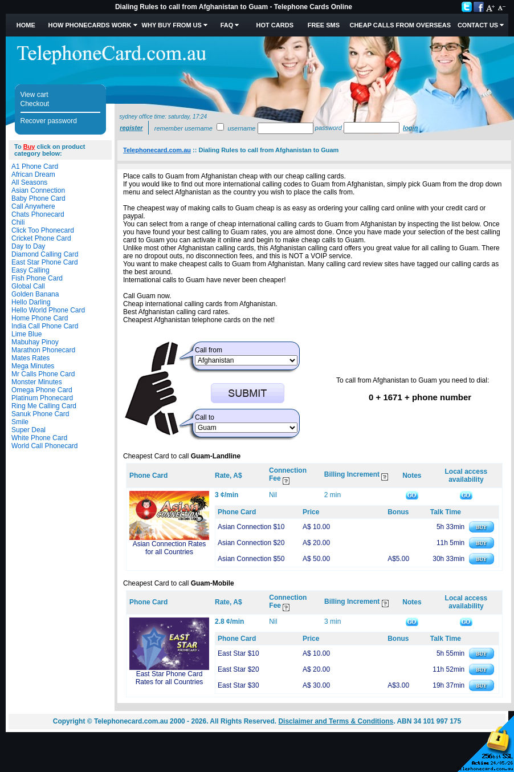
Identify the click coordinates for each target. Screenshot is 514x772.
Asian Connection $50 (251, 559)
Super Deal (28, 430)
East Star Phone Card (44, 262)
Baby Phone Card (38, 198)
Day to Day (28, 246)
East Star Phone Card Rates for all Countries (169, 678)
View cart (34, 95)
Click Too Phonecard (42, 230)
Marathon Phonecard (43, 350)
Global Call (28, 286)
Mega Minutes (32, 366)
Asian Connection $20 (251, 543)
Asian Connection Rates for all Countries (169, 548)
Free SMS (324, 25)
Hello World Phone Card (48, 310)
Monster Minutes (36, 382)
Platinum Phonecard (42, 398)
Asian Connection (38, 190)
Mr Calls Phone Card (43, 374)
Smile (19, 422)
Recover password (49, 121)
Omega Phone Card (41, 390)
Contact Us (478, 25)
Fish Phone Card (37, 278)
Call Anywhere (33, 206)
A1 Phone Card (34, 166)
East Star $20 (238, 669)
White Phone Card (39, 438)
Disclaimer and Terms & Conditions (335, 721)
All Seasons (29, 182)
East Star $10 (238, 653)
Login (410, 127)
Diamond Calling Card (44, 254)
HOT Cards (274, 25)
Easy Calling (30, 270)
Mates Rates (30, 358)
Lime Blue (26, 334)
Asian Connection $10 (251, 527)
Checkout (35, 104)
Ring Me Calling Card (43, 406)
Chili (18, 222)
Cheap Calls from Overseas (400, 25)
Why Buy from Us (172, 25)
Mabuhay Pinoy (35, 342)
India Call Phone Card (44, 326)
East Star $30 (238, 685)
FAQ (227, 25)
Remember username (183, 128)
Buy (29, 146)
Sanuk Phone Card (40, 414)
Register (131, 127)
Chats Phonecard (37, 214)
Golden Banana (35, 294)
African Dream (33, 174)
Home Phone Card (39, 318)
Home (26, 25)
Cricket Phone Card (41, 238)
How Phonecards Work (89, 25)
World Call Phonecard (44, 446)
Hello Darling (31, 302)
